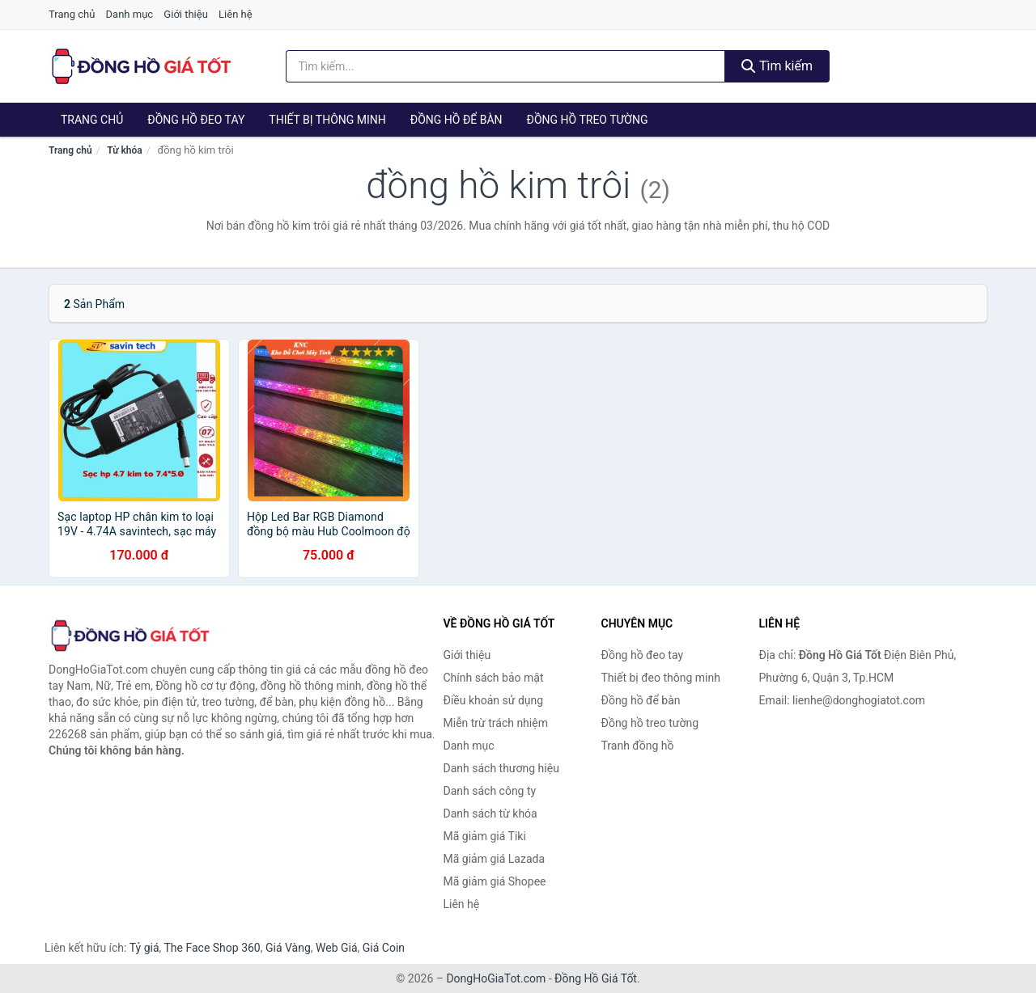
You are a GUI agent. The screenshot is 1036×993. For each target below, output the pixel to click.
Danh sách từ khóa (490, 813)
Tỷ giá (144, 947)
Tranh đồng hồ (637, 745)
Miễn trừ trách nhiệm (496, 722)
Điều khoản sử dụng (494, 700)
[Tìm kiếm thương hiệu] (506, 66)
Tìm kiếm (777, 66)
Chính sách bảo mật (494, 677)
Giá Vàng (288, 947)
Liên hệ (236, 14)
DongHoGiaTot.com (496, 978)
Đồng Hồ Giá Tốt (595, 978)
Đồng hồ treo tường (587, 119)
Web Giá (337, 947)
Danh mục (130, 14)
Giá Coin (384, 947)
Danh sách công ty (490, 790)
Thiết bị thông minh (327, 119)
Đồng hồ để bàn (456, 119)
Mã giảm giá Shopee (495, 881)
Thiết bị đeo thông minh (660, 677)
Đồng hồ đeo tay (195, 119)
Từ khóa (124, 150)
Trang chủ (72, 14)
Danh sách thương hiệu (501, 768)
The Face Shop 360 (211, 947)
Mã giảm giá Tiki (485, 836)
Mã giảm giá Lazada (495, 858)
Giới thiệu (185, 14)
